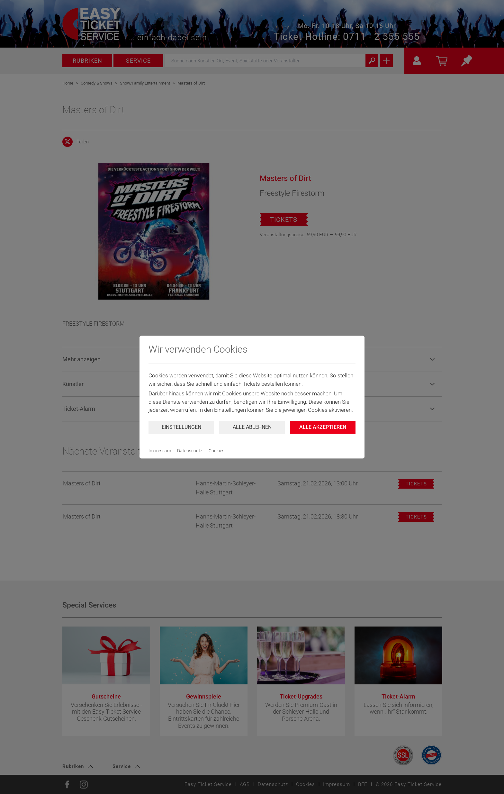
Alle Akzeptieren (322, 427)
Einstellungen (181, 427)
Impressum (159, 450)
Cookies (216, 450)
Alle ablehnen (252, 427)
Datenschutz (190, 450)
